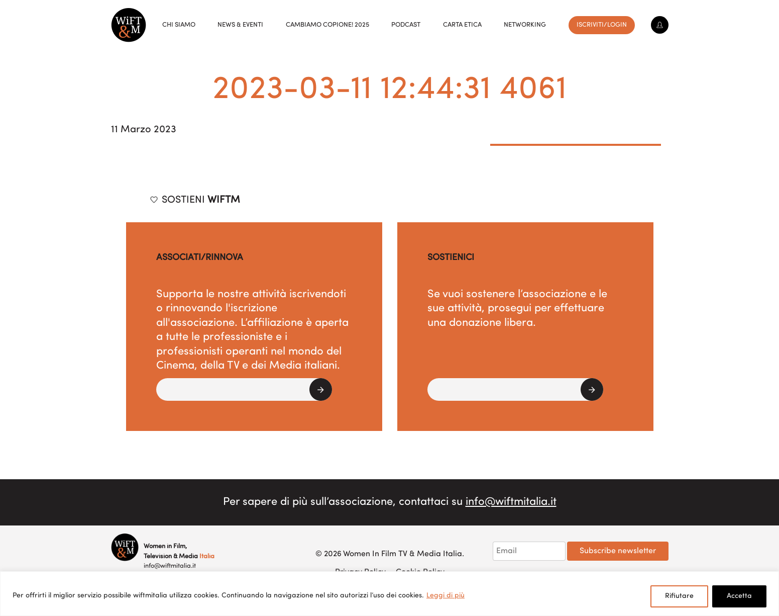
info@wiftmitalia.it (511, 502)
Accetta (739, 596)
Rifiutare (679, 596)
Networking (525, 25)
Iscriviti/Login (602, 25)
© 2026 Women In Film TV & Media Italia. (389, 554)
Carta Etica (462, 25)
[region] (389, 593)
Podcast (405, 25)
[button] (244, 389)
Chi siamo (178, 25)
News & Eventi (240, 25)
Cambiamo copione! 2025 (327, 25)
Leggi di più (445, 595)
